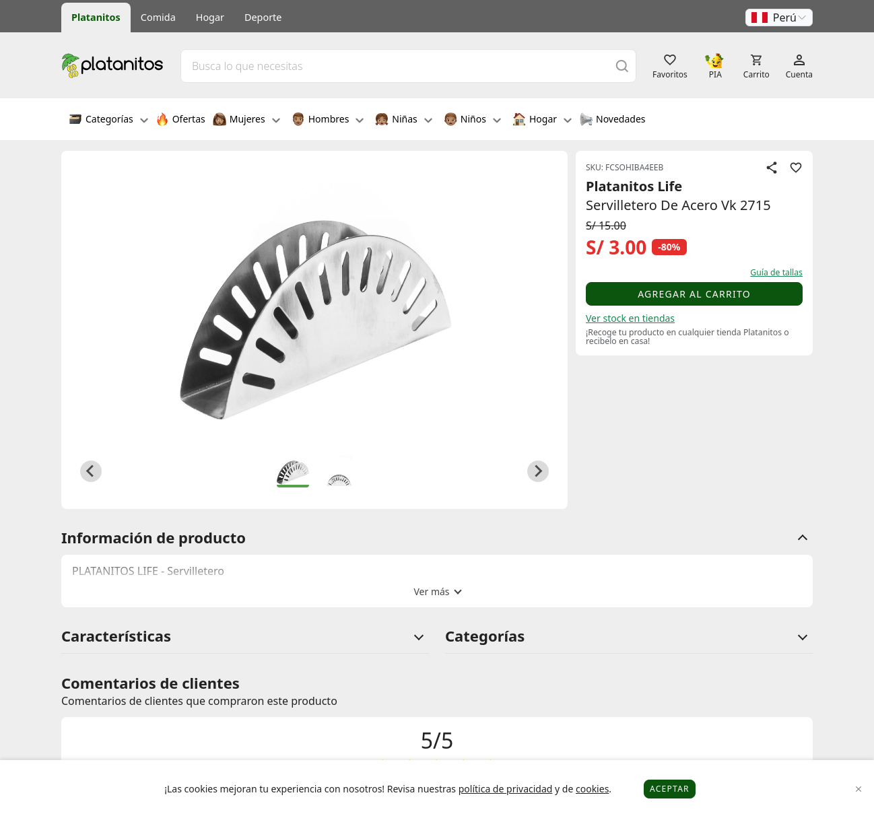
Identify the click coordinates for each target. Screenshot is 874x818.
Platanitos (96, 17)
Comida (158, 17)
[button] (779, 17)
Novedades (612, 120)
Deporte (262, 17)
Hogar (210, 17)
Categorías (108, 120)
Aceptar (670, 788)
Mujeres (246, 120)
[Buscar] (622, 65)
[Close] (859, 789)
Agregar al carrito (694, 293)
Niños (472, 120)
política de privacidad (506, 788)
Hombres (328, 120)
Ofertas (180, 120)
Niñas (403, 120)
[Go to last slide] (91, 471)
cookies (592, 788)
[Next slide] (538, 471)
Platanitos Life (634, 186)
